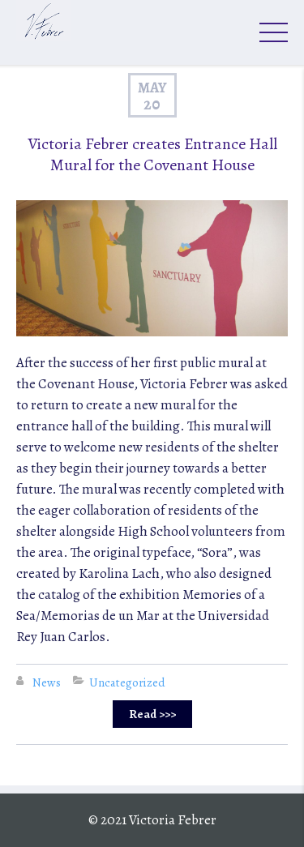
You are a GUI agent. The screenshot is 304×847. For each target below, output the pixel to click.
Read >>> (152, 714)
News (46, 682)
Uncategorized (127, 682)
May (152, 87)
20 (152, 104)
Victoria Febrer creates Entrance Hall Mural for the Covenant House (152, 154)
